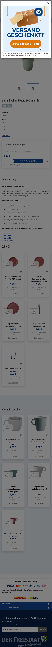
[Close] (48, 3)
